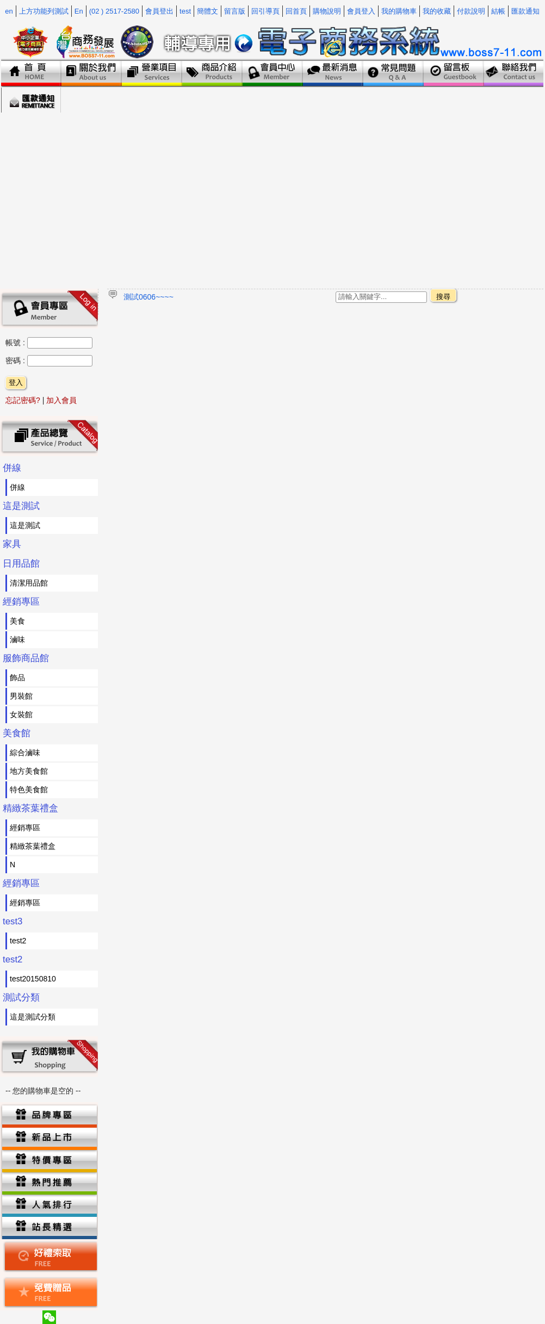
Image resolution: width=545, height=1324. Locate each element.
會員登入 (361, 11)
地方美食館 (29, 771)
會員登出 (159, 11)
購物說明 (327, 11)
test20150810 (33, 978)
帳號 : (16, 342)
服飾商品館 (26, 658)
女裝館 (21, 714)
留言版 (234, 11)
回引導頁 (265, 11)
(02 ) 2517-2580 (114, 11)
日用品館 (21, 563)
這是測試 (21, 506)
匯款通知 (525, 11)
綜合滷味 (25, 752)
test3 (12, 921)
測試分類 (21, 997)
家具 (12, 544)
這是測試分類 (32, 1016)
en (9, 11)
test (185, 11)
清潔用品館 (29, 583)
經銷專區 (21, 601)
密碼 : (16, 360)
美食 (17, 621)
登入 (16, 382)
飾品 (17, 677)
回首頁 (296, 11)
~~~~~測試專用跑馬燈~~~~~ (172, 296)
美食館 (16, 733)
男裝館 (21, 696)
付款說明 (471, 11)
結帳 (498, 11)
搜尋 (443, 297)
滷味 (17, 639)
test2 (18, 940)
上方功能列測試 (44, 11)
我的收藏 (437, 11)
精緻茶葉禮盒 (30, 808)
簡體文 (207, 11)
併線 (12, 468)
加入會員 (61, 400)
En (79, 11)
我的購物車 (399, 11)
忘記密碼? (22, 400)
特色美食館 (29, 789)
